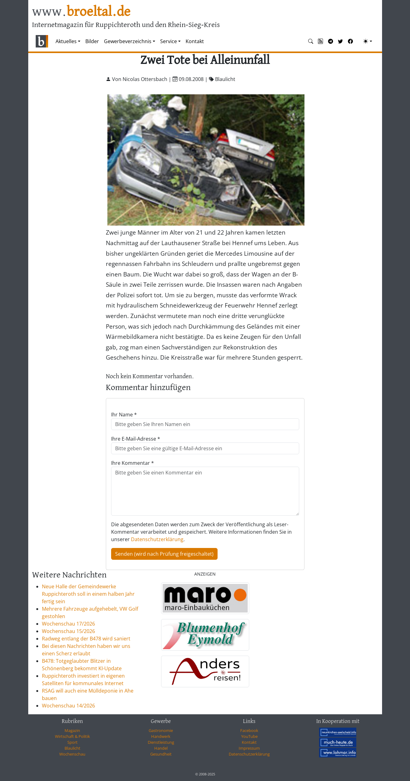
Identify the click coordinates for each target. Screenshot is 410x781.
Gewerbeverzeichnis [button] (127, 41)
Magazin (72, 730)
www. (81, 12)
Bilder (92, 41)
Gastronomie (161, 730)
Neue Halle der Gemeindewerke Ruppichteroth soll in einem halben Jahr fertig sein (88, 594)
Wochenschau (72, 754)
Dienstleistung (161, 742)
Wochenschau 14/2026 (68, 705)
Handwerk (160, 736)
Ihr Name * (124, 414)
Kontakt (195, 41)
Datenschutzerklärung (157, 539)
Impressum (249, 748)
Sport (72, 742)
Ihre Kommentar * (132, 463)
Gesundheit (161, 754)
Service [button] (168, 41)
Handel (161, 748)
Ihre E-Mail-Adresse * (135, 438)
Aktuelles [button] (66, 41)
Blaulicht (72, 748)
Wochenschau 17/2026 (68, 623)
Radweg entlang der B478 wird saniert (86, 638)
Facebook (249, 730)
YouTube (249, 736)
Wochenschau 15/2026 (68, 631)
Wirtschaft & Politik (72, 736)
